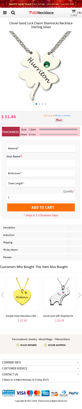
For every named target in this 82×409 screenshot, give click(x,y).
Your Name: (14, 156)
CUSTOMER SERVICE (14, 368)
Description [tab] (9, 227)
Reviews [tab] (7, 257)
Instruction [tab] (8, 235)
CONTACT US (10, 374)
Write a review (62, 115)
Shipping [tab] (7, 242)
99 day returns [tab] (10, 249)
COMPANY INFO (11, 362)
